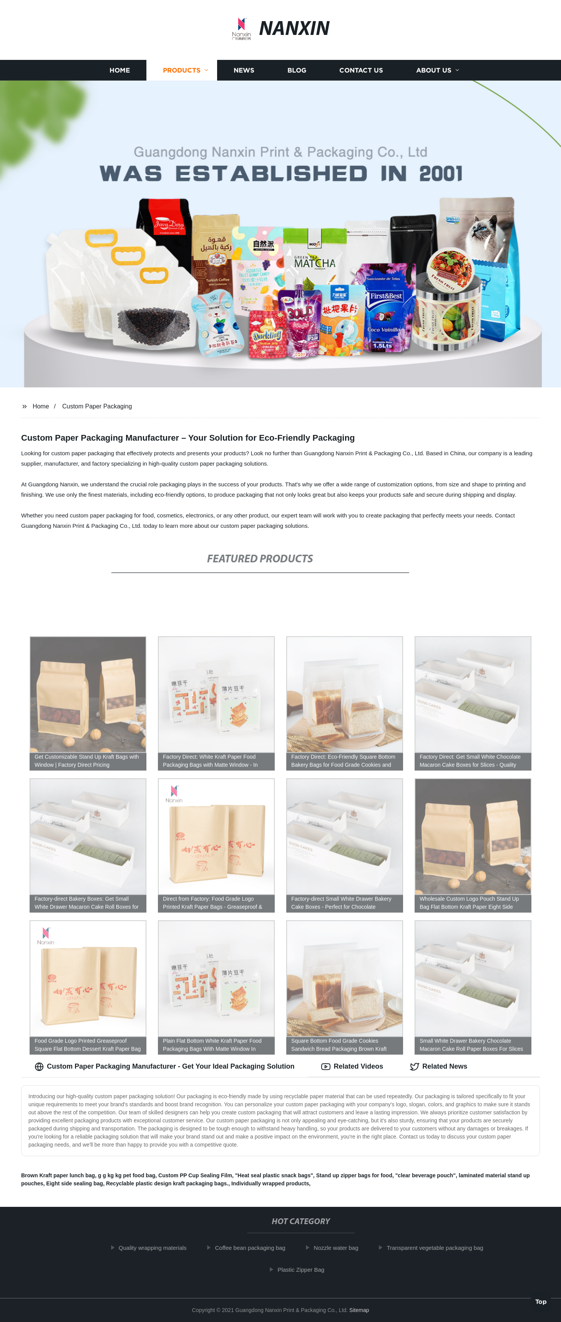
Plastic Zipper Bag (305, 1269)
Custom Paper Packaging (97, 406)
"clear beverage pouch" (425, 1175)
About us (433, 70)
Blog (296, 70)
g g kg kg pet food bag (126, 1175)
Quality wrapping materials (157, 1247)
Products (182, 70)
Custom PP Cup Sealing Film (195, 1175)
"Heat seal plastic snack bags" (274, 1175)
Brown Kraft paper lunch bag (58, 1175)
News (244, 70)
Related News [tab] (438, 1066)
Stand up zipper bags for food (354, 1175)
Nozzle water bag (341, 1247)
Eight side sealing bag (74, 1183)
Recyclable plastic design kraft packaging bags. (167, 1183)
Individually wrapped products (270, 1183)
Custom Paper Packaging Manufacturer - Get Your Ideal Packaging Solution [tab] (164, 1066)
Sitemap (359, 1310)
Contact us (361, 70)
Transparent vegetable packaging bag (439, 1247)
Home (120, 70)
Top (541, 1301)
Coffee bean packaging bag (254, 1247)
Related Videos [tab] (352, 1066)
